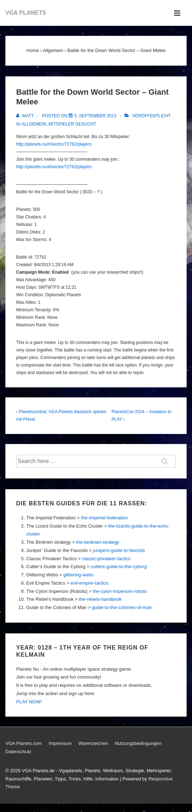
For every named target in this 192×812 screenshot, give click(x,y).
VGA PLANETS (25, 13)
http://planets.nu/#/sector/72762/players (54, 144)
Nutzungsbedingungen (138, 743)
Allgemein (34, 124)
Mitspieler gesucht (72, 124)
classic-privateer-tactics (106, 558)
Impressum (60, 743)
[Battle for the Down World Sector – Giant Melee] (95, 115)
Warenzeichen (93, 743)
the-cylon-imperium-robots (120, 591)
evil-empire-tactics (89, 583)
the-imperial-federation (104, 517)
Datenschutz (18, 751)
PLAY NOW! (29, 701)
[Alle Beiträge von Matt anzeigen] (25, 115)
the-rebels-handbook (100, 599)
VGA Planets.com (23, 743)
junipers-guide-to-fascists (119, 550)
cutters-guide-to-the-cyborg (119, 566)
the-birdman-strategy (97, 542)
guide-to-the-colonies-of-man (121, 607)
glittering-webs (78, 574)
